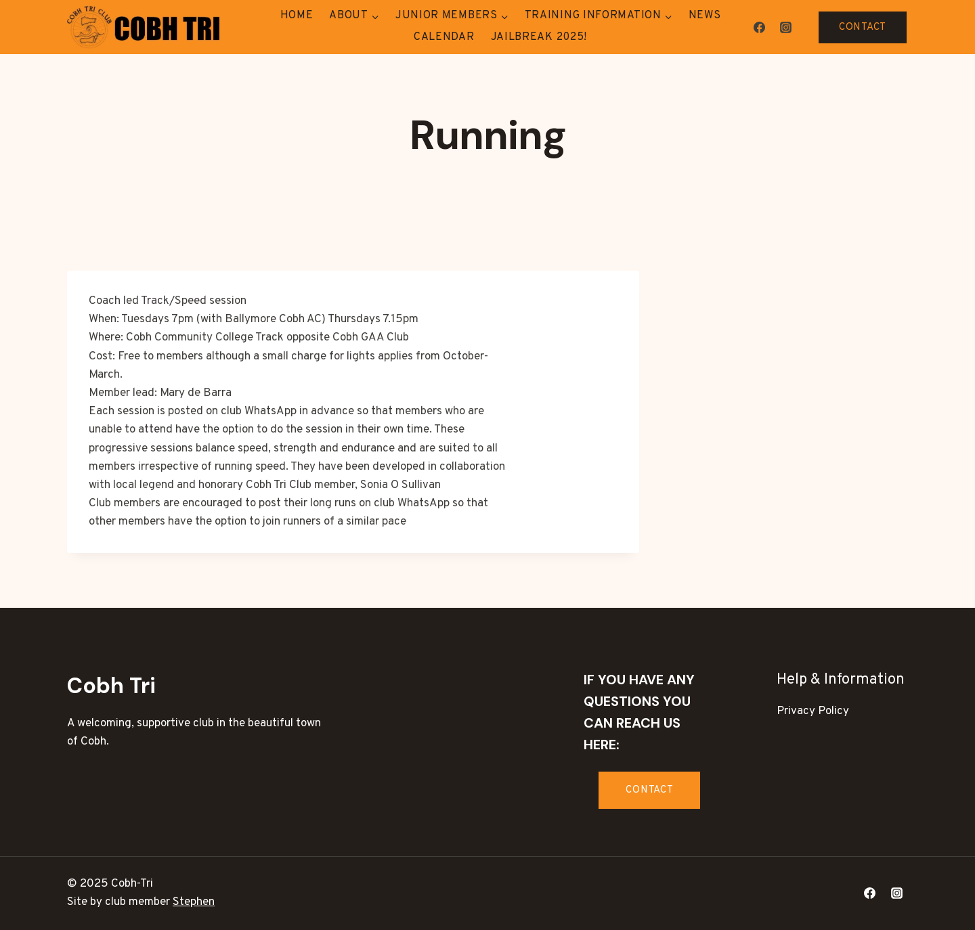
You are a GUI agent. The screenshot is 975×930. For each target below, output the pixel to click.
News (705, 15)
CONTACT (862, 27)
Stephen (194, 902)
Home (296, 15)
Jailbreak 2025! (539, 37)
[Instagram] (785, 27)
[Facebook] (759, 27)
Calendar (444, 37)
